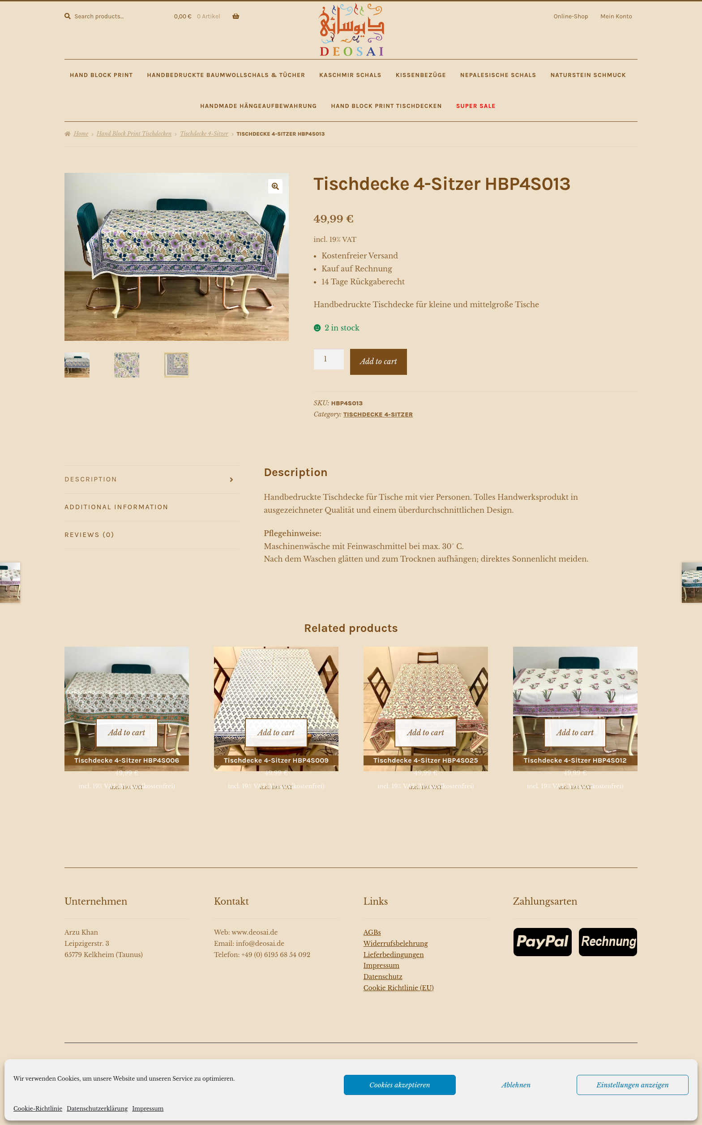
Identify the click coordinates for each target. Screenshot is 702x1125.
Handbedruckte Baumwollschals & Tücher (226, 74)
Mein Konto (616, 16)
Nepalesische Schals (498, 74)
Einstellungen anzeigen (632, 1085)
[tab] (151, 480)
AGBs (372, 923)
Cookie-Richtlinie (37, 1108)
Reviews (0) (89, 534)
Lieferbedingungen (394, 945)
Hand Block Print (101, 74)
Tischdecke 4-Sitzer (204, 133)
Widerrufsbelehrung (396, 935)
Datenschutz (383, 968)
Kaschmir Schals (350, 74)
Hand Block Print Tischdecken (386, 105)
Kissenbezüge (421, 74)
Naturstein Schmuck (588, 74)
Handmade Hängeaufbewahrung (258, 105)
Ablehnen (516, 1085)
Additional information (116, 506)
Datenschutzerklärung (97, 1108)
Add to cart (378, 361)
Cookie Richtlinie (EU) (399, 979)
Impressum (147, 1108)
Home (80, 133)
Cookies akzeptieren (399, 1085)
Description (90, 479)
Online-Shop (571, 16)
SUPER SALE (476, 105)
